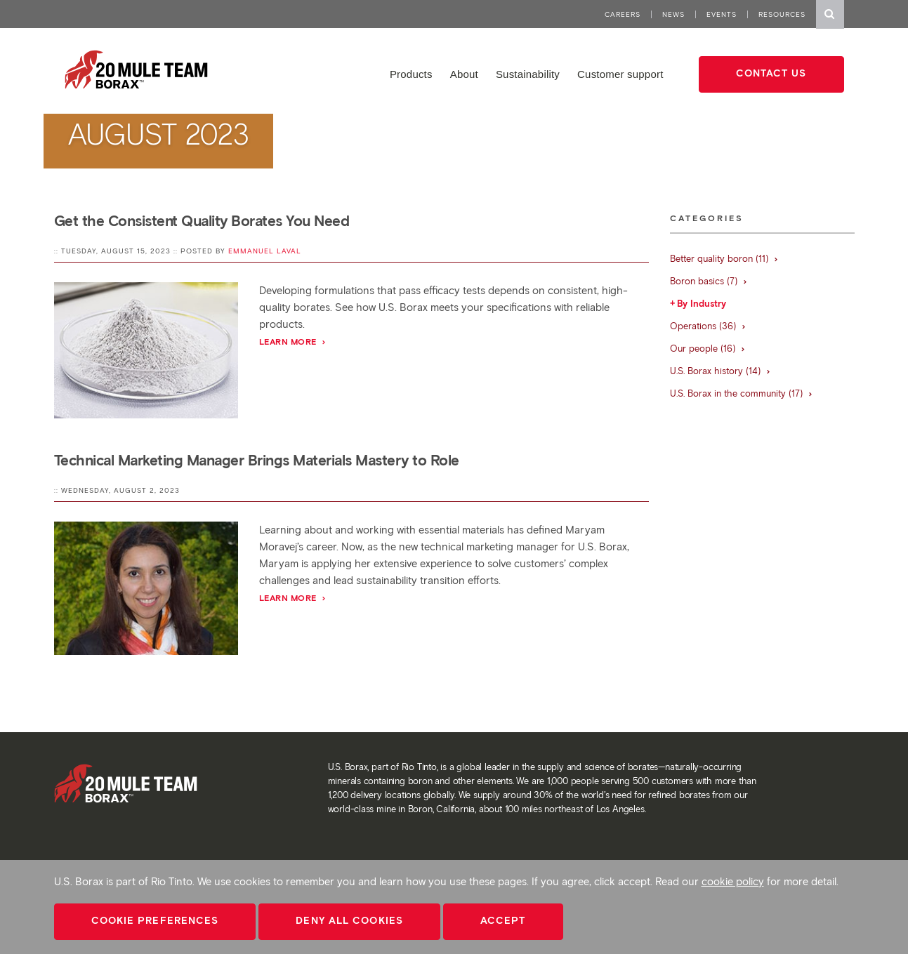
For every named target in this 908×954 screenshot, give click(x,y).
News (673, 14)
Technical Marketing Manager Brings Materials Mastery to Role (256, 460)
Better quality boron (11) (724, 258)
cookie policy (733, 881)
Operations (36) (708, 326)
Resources (781, 14)
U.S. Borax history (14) (720, 371)
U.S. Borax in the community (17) (741, 393)
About (464, 74)
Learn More (293, 341)
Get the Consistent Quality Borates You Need (202, 221)
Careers (622, 14)
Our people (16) (708, 348)
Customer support (620, 74)
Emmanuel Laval (264, 251)
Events (721, 14)
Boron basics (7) (709, 281)
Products (411, 74)
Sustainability (528, 74)
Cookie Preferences (155, 921)
